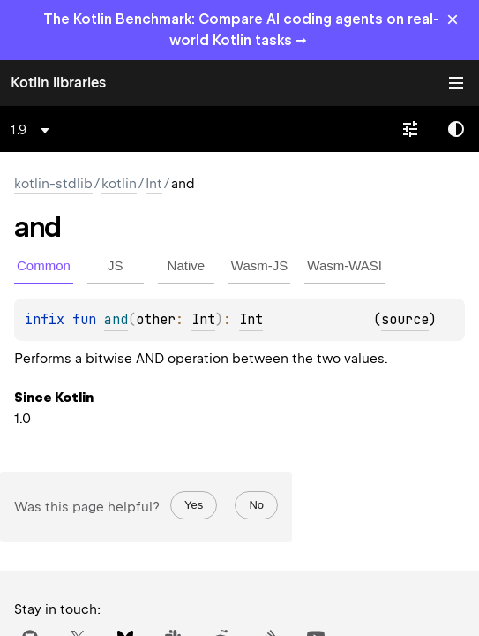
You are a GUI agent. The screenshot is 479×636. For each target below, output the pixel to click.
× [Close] (452, 19)
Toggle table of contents (456, 83)
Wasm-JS (259, 265)
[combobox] (33, 130)
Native (187, 265)
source (405, 320)
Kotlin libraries (58, 82)
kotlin (119, 184)
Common (44, 265)
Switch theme (456, 129)
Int (154, 184)
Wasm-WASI (344, 265)
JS (115, 265)
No (256, 504)
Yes (193, 504)
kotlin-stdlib (53, 184)
